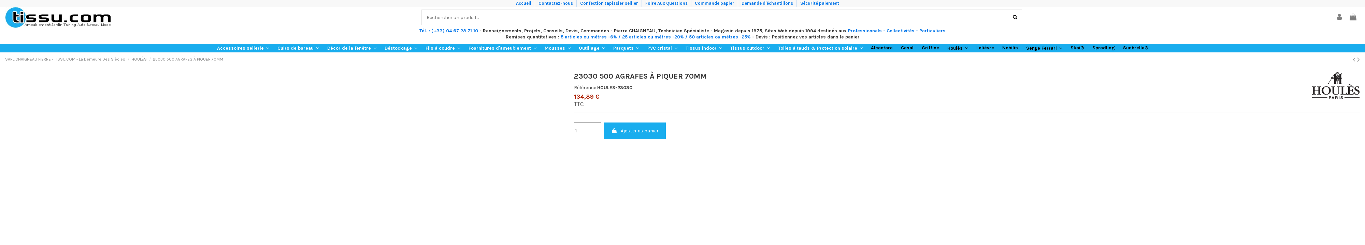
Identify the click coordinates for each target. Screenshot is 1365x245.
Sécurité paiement (819, 3)
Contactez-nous (556, 3)
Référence (585, 88)
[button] (243, 48)
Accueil (524, 3)
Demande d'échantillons (768, 3)
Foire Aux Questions (667, 3)
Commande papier (715, 3)
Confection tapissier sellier (609, 3)
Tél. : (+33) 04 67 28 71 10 (448, 31)
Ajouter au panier (635, 131)
